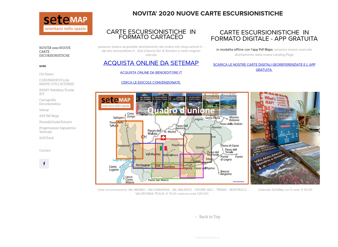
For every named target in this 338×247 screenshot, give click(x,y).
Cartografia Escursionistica (50, 102)
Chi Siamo (46, 74)
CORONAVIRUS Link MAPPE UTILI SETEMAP (56, 82)
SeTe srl (215, 237)
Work (42, 66)
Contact (45, 150)
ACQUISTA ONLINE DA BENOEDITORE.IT (151, 72)
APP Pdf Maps (49, 116)
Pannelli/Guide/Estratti (55, 122)
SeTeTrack (46, 138)
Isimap (44, 110)
